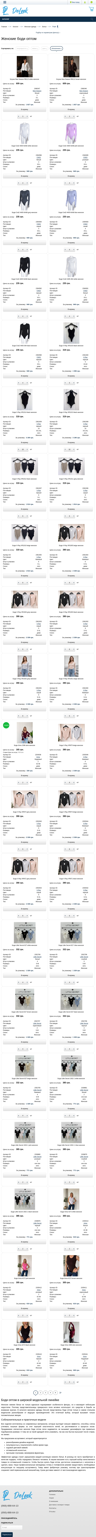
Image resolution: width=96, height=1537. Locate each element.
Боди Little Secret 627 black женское (71, 1012)
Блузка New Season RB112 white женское (24, 79)
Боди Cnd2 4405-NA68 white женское (24, 146)
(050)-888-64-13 (9, 1512)
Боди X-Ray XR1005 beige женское (71, 545)
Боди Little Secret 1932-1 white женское (71, 1078)
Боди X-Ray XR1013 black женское (71, 412)
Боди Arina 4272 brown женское (71, 1278)
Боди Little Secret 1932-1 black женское (24, 1212)
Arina (38, 757)
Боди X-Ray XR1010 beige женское (24, 545)
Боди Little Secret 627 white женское (24, 945)
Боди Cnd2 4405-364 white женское (71, 279)
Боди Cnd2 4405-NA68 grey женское (24, 212)
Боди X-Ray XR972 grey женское (24, 879)
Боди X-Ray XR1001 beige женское (71, 679)
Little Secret (37, 957)
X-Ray (85, 357)
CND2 (39, 157)
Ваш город (74, 2)
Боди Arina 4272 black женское (24, 1345)
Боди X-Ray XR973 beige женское (71, 812)
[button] (4, 2)
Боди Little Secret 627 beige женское (24, 1078)
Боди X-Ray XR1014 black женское (24, 412)
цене (44, 48)
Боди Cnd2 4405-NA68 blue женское (71, 212)
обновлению (56, 48)
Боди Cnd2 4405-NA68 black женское (24, 279)
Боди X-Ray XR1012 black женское (24, 479)
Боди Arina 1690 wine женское (71, 1345)
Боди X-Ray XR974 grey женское (24, 812)
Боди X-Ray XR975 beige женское (71, 745)
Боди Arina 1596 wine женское (24, 745)
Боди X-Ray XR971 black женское (71, 879)
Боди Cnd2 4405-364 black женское (24, 346)
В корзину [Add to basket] (24, 109)
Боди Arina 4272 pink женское (24, 1278)
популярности (22, 48)
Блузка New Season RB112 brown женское (71, 79)
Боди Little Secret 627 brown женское (24, 1012)
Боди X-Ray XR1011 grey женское (71, 479)
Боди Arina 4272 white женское (71, 1212)
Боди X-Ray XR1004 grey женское (24, 612)
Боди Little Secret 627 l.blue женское (71, 945)
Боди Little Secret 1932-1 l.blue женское (71, 1145)
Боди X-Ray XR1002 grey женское (24, 679)
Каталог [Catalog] (5, 19)
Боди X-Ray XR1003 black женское (71, 612)
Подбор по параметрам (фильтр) (48, 32)
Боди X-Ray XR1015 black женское (71, 346)
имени (35, 48)
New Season (37, 91)
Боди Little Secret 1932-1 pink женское (24, 1145)
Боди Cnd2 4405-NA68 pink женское (71, 146)
